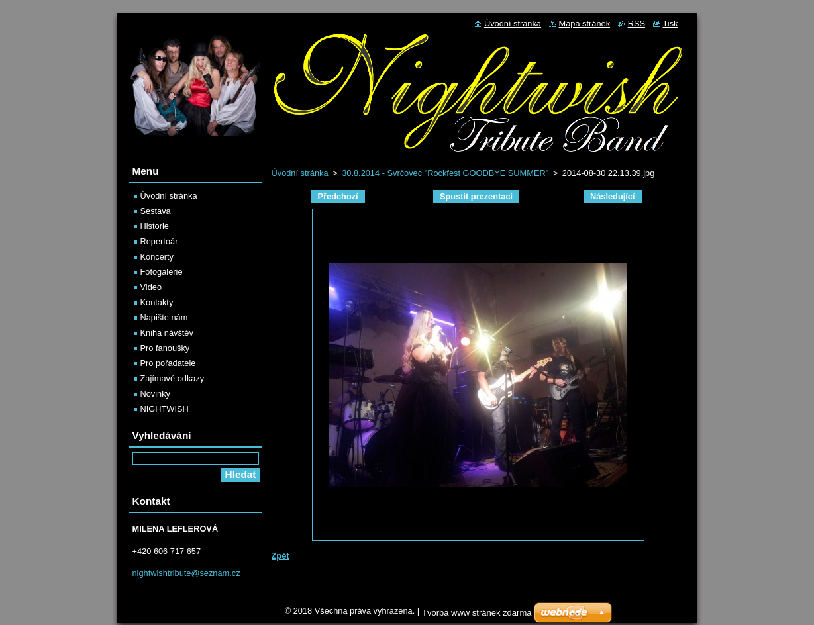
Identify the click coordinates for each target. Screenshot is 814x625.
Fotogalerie (161, 272)
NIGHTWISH (164, 409)
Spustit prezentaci (476, 196)
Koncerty (157, 257)
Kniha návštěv (166, 333)
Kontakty (157, 302)
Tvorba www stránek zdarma (476, 616)
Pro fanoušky (165, 348)
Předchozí (338, 196)
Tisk (670, 23)
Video (151, 287)
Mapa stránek (585, 23)
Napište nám (164, 317)
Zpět (280, 556)
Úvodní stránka (300, 173)
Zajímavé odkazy (172, 378)
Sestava (155, 211)
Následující (612, 196)
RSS (636, 23)
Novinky (155, 394)
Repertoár (159, 241)
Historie (154, 226)
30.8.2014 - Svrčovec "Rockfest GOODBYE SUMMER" (445, 173)
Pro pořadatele (168, 363)
